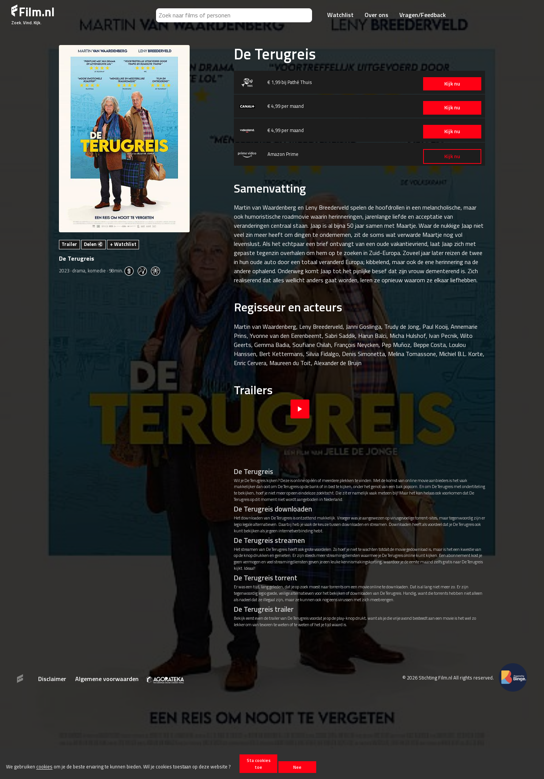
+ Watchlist (123, 244)
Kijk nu (449, 83)
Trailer (69, 244)
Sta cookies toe (258, 763)
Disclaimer (52, 678)
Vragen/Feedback (422, 14)
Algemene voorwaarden (107, 678)
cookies (44, 767)
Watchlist (340, 14)
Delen (93, 244)
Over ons (376, 14)
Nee (297, 767)
